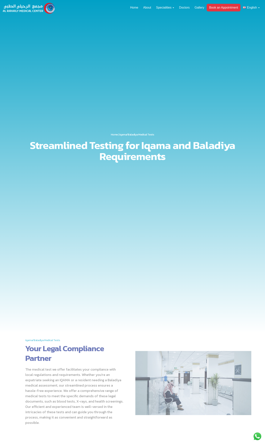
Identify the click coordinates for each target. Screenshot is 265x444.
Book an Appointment (223, 7)
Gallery (199, 7)
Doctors (184, 7)
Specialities (165, 7)
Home (134, 7)
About (147, 7)
